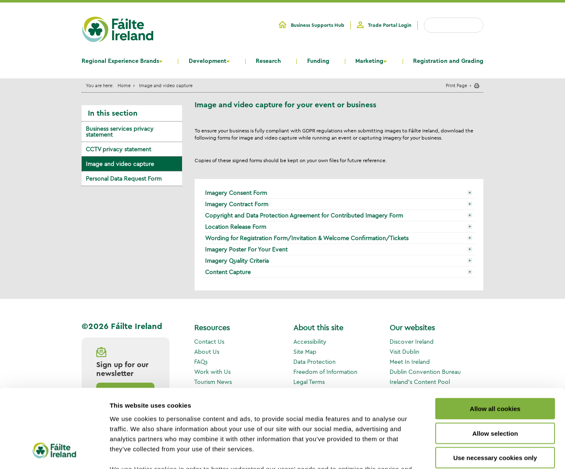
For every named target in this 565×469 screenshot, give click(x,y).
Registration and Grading (448, 61)
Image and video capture (120, 164)
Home (124, 85)
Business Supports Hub (317, 25)
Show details (439, 452)
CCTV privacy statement (118, 149)
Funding (318, 61)
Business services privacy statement (120, 131)
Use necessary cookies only (495, 388)
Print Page (456, 85)
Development (207, 61)
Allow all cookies (495, 339)
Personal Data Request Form (124, 178)
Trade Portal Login (389, 25)
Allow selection (495, 364)
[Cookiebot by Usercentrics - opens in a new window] (54, 452)
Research (268, 61)
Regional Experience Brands (120, 61)
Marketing (369, 61)
